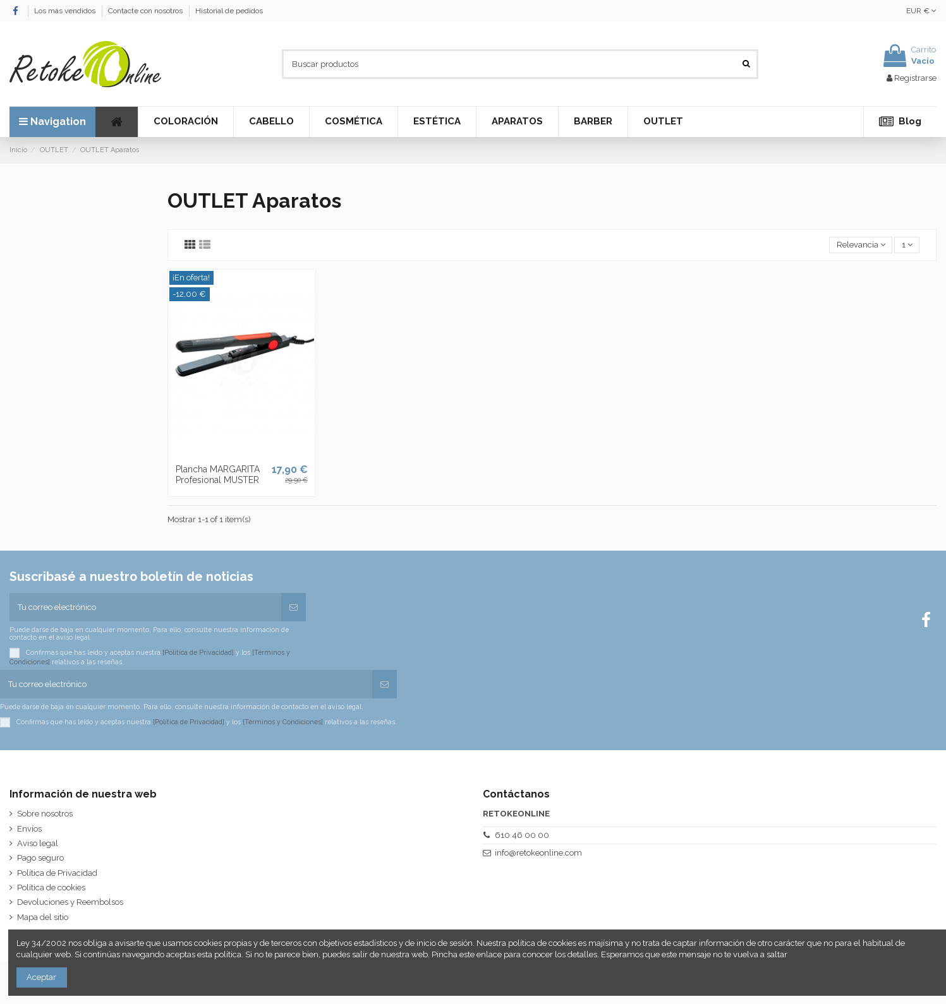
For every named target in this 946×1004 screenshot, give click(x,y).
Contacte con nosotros (146, 10)
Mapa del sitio (42, 917)
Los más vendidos (65, 10)
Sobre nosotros (45, 813)
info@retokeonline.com (538, 853)
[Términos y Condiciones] (283, 721)
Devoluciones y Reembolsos (70, 902)
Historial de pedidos (229, 10)
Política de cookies (51, 887)
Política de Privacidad (57, 873)
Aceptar (41, 977)
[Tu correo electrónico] (145, 607)
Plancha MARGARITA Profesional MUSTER (218, 474)
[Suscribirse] (293, 607)
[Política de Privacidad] (198, 652)
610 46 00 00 (522, 835)
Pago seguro (40, 858)
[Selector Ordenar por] (860, 245)
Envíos (29, 829)
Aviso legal (37, 843)
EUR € (921, 10)
